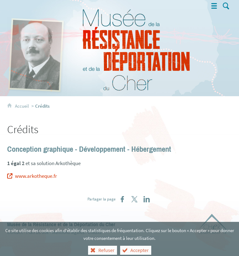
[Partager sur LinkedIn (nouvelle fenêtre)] (146, 199)
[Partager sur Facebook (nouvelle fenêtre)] (122, 199)
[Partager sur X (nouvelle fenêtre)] (134, 199)
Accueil (22, 106)
